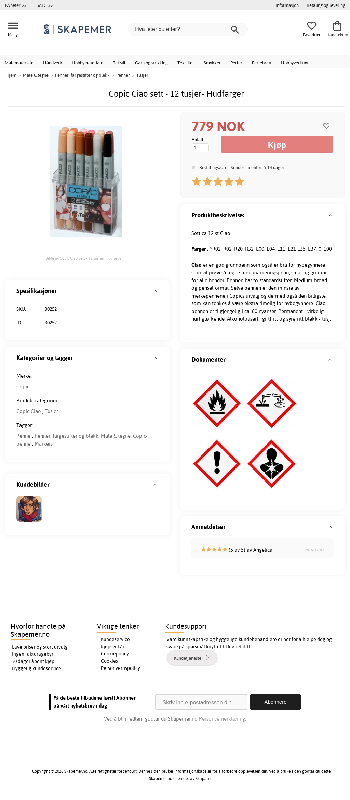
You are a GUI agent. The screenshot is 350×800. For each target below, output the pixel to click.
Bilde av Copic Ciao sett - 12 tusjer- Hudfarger (84, 258)
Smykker (212, 62)
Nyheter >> (15, 5)
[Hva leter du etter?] (188, 29)
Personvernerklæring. (222, 718)
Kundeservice (115, 639)
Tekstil (119, 62)
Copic (22, 386)
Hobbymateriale (87, 62)
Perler (236, 62)
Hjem (10, 75)
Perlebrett (261, 62)
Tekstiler (185, 62)
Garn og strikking (151, 62)
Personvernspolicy (120, 668)
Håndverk (52, 62)
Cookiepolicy (115, 654)
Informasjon (287, 5)
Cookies (109, 661)
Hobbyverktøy (294, 62)
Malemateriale (19, 62)
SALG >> (45, 5)
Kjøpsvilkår (112, 646)
